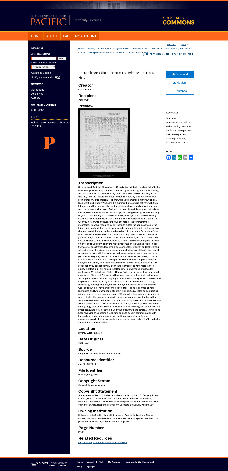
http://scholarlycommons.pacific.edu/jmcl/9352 (102, 442)
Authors (35, 98)
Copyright (90, 467)
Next (183, 44)
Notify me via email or (45, 77)
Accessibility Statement (140, 462)
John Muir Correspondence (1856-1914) (170, 48)
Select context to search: (43, 62)
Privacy (79, 467)
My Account (115, 462)
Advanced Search (41, 73)
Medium (180, 82)
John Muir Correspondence (128, 52)
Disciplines (37, 94)
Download (180, 74)
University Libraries (95, 48)
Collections (37, 90)
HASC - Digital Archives (118, 48)
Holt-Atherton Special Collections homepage (50, 124)
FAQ (101, 462)
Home (81, 48)
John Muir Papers (140, 48)
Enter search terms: (41, 54)
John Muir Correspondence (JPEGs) (95, 52)
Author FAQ (37, 110)
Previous (171, 44)
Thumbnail (180, 91)
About (90, 462)
